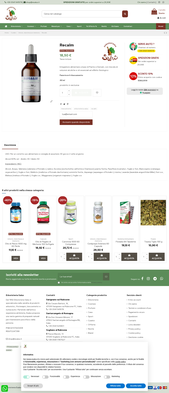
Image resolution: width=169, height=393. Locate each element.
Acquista (81, 92)
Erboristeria (93, 300)
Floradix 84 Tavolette (126, 241)
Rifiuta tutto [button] (115, 386)
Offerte (91, 324)
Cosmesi (92, 304)
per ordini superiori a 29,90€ (87, 2)
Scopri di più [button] (33, 386)
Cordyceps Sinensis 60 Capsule (98, 244)
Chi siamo (142, 2)
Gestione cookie (135, 337)
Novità (91, 329)
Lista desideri (134, 324)
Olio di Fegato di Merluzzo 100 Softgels (43, 242)
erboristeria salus (81, 109)
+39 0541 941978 (146, 51)
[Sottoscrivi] (106, 276)
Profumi (91, 308)
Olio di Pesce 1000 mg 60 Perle (15, 244)
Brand (90, 333)
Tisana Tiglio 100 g (153, 241)
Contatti (151, 2)
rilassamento (66, 109)
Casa (90, 312)
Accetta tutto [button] (136, 386)
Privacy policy (96, 282)
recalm (94, 109)
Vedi (15, 258)
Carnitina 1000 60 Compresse (70, 242)
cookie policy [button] (120, 362)
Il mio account (134, 300)
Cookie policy (134, 333)
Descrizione (10, 145)
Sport (90, 316)
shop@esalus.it (15, 339)
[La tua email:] (80, 276)
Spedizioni (132, 316)
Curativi (91, 320)
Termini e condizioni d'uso (139, 308)
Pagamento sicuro (136, 312)
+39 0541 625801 (56, 326)
